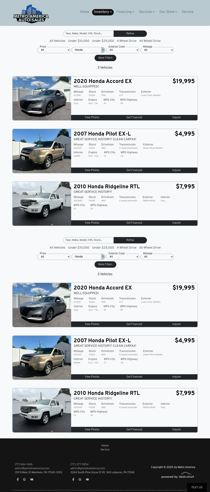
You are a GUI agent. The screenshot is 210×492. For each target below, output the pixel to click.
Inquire (176, 117)
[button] (103, 12)
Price (43, 47)
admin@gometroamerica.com (32, 468)
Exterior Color (117, 47)
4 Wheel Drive (127, 41)
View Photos (92, 117)
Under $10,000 (78, 41)
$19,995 (184, 81)
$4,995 (185, 134)
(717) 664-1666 (24, 464)
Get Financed (134, 117)
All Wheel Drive (150, 41)
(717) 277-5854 (79, 464)
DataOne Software (66, 490)
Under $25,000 (103, 41)
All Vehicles (57, 41)
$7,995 (185, 187)
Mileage (147, 47)
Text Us (196, 487)
